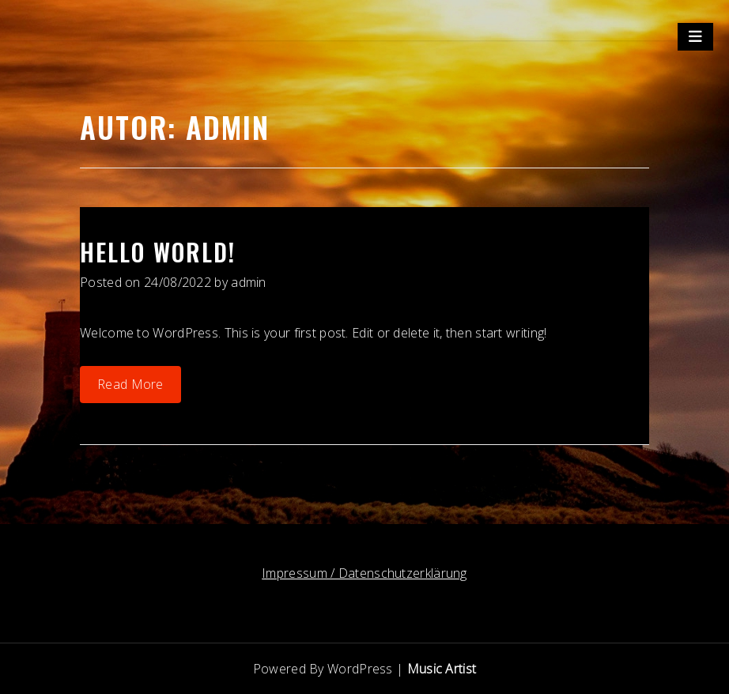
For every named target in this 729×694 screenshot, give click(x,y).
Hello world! (158, 252)
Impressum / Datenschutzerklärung (364, 573)
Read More (130, 384)
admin (248, 282)
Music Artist (442, 668)
